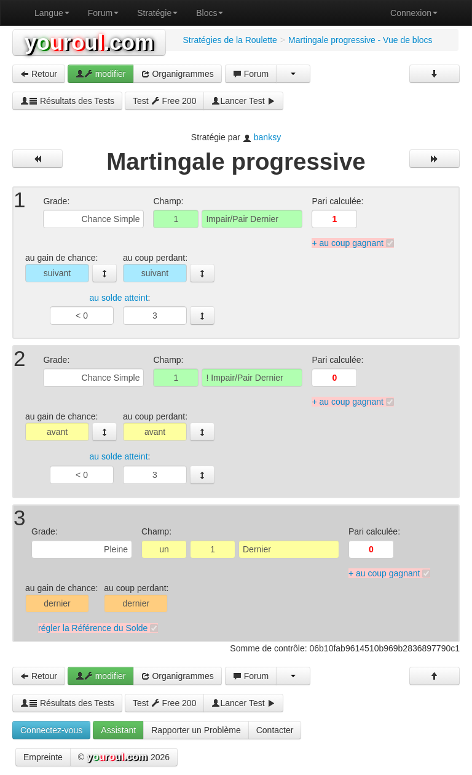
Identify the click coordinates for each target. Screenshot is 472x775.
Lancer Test (243, 101)
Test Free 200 (165, 101)
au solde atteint (119, 298)
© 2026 (124, 757)
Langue (51, 13)
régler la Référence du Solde (93, 628)
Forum (103, 13)
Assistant (118, 730)
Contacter (275, 730)
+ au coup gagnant (347, 243)
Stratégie (157, 13)
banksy (267, 137)
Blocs (209, 13)
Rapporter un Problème (196, 730)
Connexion (414, 13)
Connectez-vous (51, 730)
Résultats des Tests (67, 101)
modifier (101, 74)
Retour (38, 74)
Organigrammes (177, 74)
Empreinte (43, 757)
